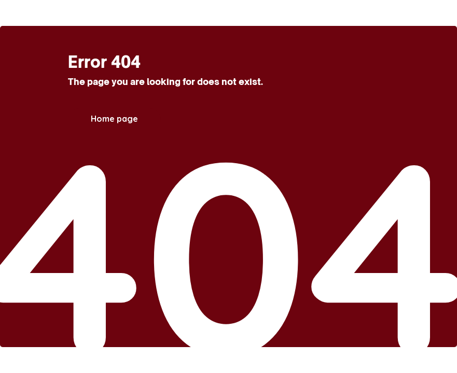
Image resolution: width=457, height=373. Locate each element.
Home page (114, 118)
